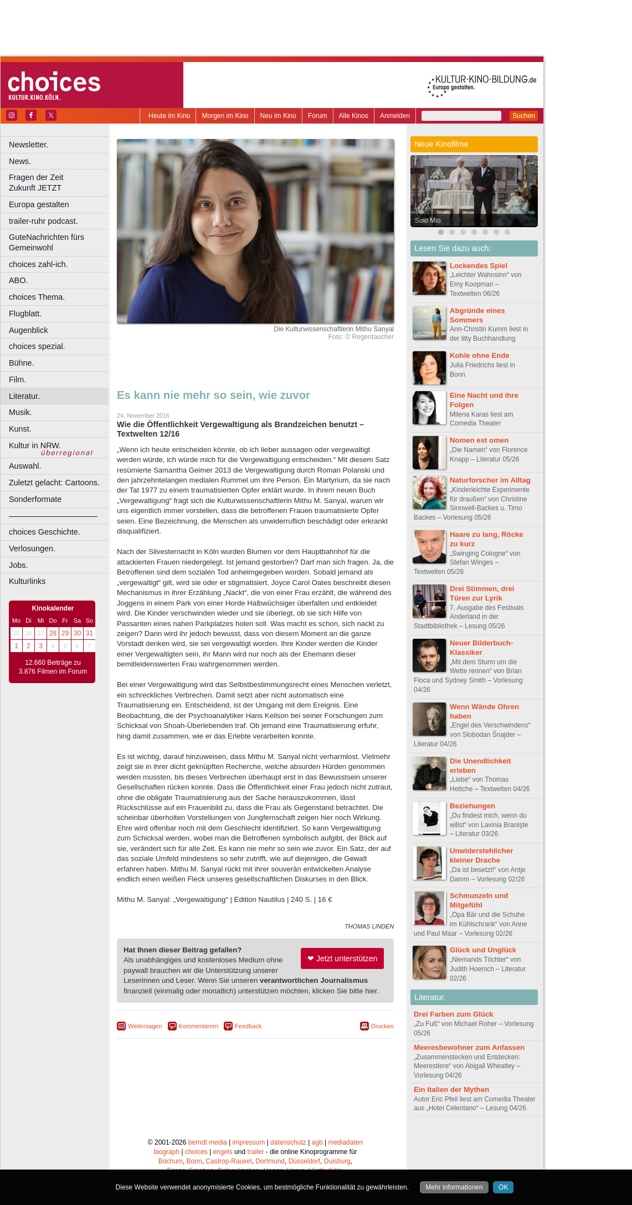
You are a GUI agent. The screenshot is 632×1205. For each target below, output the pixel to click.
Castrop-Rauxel (228, 1161)
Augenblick (28, 330)
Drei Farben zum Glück (454, 1014)
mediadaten (345, 1142)
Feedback (248, 1026)
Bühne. (21, 362)
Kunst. (20, 428)
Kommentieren (199, 1026)
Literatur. (24, 396)
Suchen (523, 116)
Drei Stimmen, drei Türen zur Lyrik (482, 593)
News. (20, 161)
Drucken (382, 1026)
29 (65, 633)
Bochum (170, 1161)
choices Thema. (37, 297)
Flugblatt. (25, 313)
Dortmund (270, 1161)
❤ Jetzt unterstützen (342, 958)
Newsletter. (28, 144)
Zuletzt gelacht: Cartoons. (54, 482)
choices (196, 1152)
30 (77, 633)
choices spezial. (37, 346)
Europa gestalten (39, 204)
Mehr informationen (453, 1187)
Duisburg (337, 1161)
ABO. (18, 280)
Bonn (194, 1161)
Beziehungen (472, 806)
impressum (249, 1142)
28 (52, 633)
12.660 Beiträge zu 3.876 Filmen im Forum (53, 667)
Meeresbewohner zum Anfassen (469, 1047)
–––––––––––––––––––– (53, 515)
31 (89, 633)
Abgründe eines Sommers (477, 315)
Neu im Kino (278, 116)
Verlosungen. (32, 548)
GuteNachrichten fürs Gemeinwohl (46, 242)
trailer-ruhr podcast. (43, 221)
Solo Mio (428, 220)
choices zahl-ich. (38, 264)
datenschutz (288, 1142)
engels (222, 1152)
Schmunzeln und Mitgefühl (479, 900)
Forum (317, 116)
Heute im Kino (169, 116)
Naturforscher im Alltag (490, 480)
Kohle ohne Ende (480, 355)
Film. (17, 379)
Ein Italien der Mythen (451, 1089)
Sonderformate (35, 499)
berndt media (207, 1142)
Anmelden (395, 116)
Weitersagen (145, 1026)
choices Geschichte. (44, 531)
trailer (255, 1152)
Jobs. (18, 565)
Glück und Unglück (483, 950)
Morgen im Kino (225, 116)
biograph (166, 1152)
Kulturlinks (27, 581)
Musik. (20, 412)
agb (317, 1142)
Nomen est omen (479, 440)
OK (503, 1187)
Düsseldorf (304, 1161)
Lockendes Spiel (478, 265)
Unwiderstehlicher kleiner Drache (481, 855)
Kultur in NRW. (35, 445)
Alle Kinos (353, 116)
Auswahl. (25, 466)
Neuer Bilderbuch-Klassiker (481, 648)
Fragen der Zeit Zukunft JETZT (60, 182)
